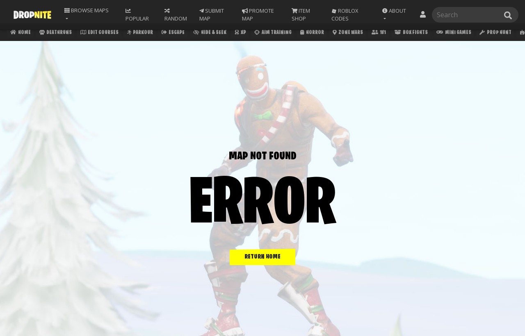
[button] (396, 14)
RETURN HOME (262, 257)
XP (241, 33)
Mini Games (457, 33)
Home (20, 33)
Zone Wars (350, 33)
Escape (174, 33)
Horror (313, 33)
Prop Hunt (499, 33)
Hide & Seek (211, 33)
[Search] (473, 14)
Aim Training (274, 33)
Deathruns (55, 33)
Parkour (140, 33)
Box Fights (414, 33)
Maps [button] (87, 10)
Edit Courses (99, 33)
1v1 (381, 33)
